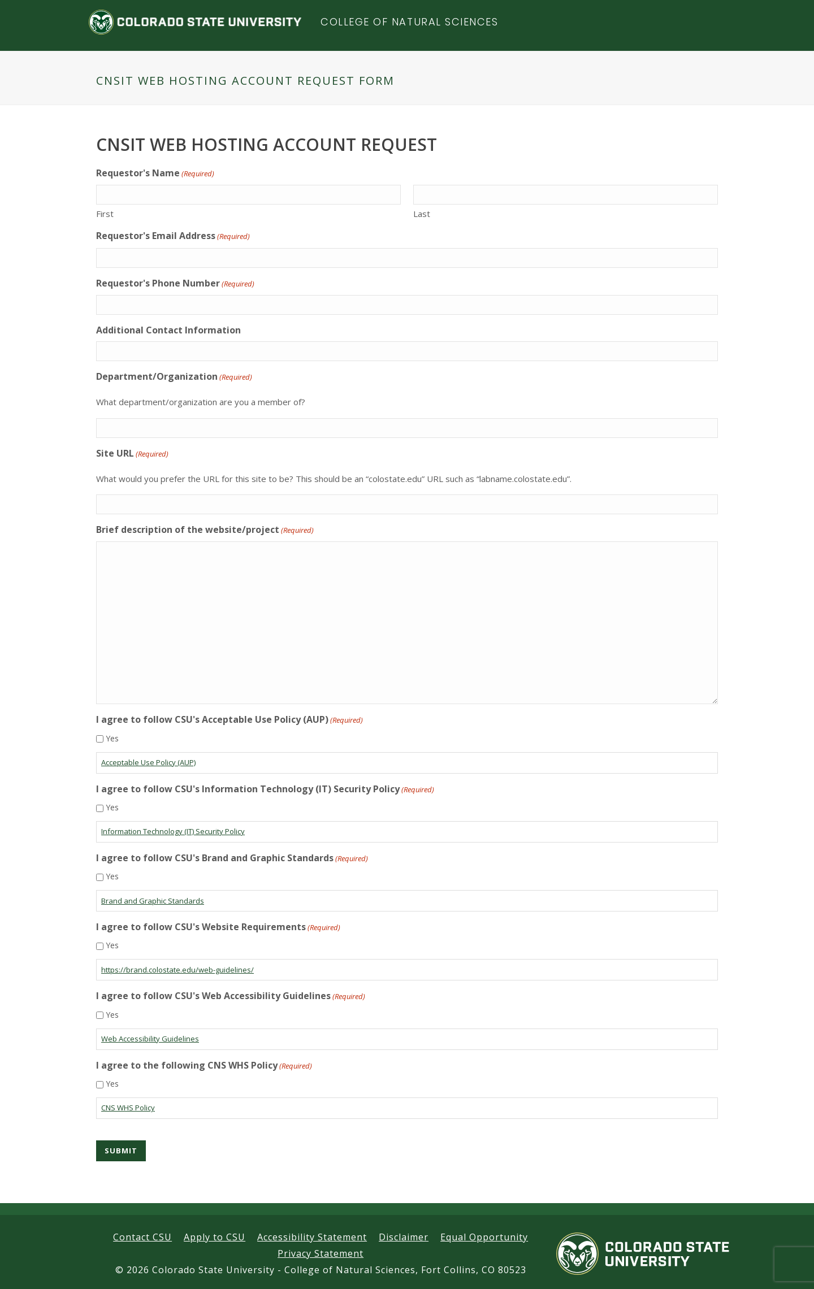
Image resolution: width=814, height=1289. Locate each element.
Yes (112, 738)
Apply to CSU (214, 1237)
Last (421, 213)
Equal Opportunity (484, 1237)
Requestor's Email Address (173, 236)
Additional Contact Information (168, 330)
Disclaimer (403, 1237)
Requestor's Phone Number (175, 283)
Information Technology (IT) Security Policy (173, 831)
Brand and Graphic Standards (152, 901)
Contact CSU (142, 1237)
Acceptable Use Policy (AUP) (148, 762)
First (105, 213)
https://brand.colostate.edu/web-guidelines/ (177, 970)
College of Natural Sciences (410, 22)
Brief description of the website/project (205, 530)
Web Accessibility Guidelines (150, 1039)
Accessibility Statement (312, 1237)
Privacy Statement (320, 1253)
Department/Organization (174, 377)
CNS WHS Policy (128, 1108)
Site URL (132, 454)
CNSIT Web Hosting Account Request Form (245, 80)
